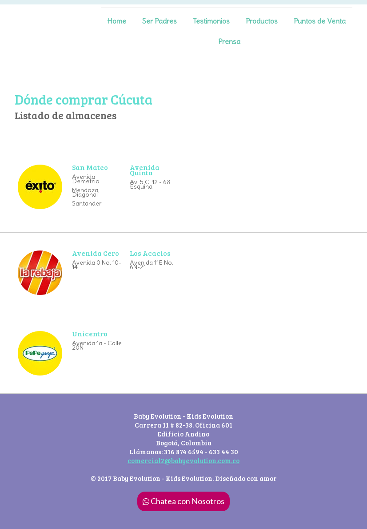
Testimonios (211, 20)
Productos (262, 20)
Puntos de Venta (320, 20)
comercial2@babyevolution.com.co (183, 460)
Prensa (229, 41)
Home (116, 20)
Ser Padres (159, 20)
